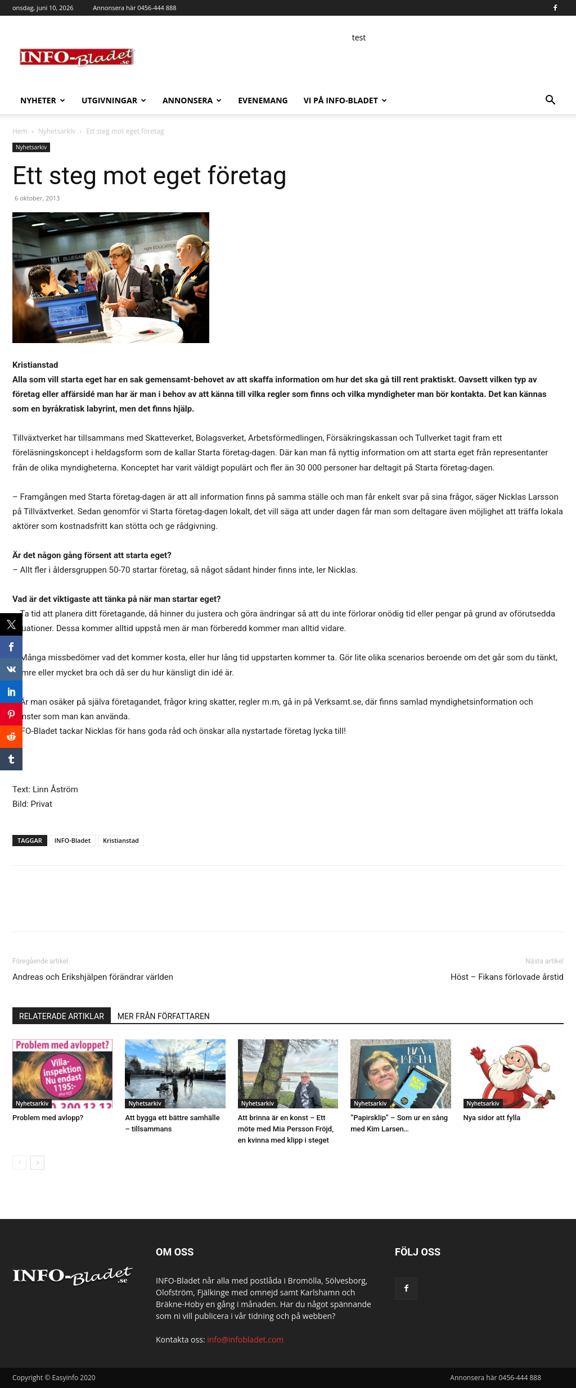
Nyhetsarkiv (56, 131)
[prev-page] (19, 1163)
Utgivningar (114, 100)
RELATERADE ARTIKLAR (61, 1016)
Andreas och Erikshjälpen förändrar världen (92, 977)
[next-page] (37, 1163)
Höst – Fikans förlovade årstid (507, 977)
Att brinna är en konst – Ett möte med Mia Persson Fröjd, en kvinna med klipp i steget (286, 1128)
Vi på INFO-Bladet (345, 100)
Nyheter (42, 100)
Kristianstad (121, 840)
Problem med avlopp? (47, 1117)
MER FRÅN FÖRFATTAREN (164, 1016)
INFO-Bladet (73, 840)
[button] (550, 101)
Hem (20, 131)
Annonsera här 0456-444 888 (134, 7)
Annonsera (192, 100)
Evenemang (262, 100)
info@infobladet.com (245, 1339)
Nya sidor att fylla (492, 1117)
